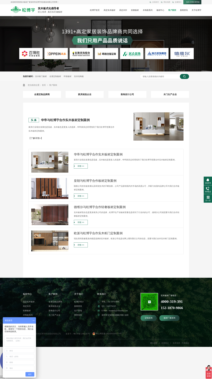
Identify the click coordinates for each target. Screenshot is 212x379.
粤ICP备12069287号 (81, 334)
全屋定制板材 (55, 76)
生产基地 (78, 311)
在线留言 (155, 2)
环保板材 (67, 76)
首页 (44, 85)
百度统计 (165, 343)
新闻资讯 (184, 10)
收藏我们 (178, 2)
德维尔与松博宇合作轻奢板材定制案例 (100, 207)
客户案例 (172, 10)
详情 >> (80, 166)
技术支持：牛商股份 (181, 343)
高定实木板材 (109, 10)
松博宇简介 (79, 302)
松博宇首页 (95, 10)
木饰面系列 (147, 10)
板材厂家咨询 (169, 318)
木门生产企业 (170, 94)
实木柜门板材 (41, 76)
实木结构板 (79, 76)
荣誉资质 (78, 315)
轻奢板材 (135, 10)
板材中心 (160, 10)
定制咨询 (148, 318)
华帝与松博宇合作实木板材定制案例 (65, 120)
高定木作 (123, 10)
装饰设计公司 (127, 94)
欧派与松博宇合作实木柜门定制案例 (98, 233)
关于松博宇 (196, 10)
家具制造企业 (84, 94)
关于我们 (78, 294)
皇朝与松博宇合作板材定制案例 (95, 180)
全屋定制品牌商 (42, 94)
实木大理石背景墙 (193, 2)
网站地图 (167, 2)
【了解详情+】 (36, 138)
